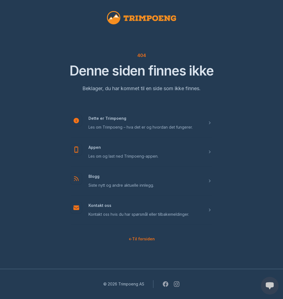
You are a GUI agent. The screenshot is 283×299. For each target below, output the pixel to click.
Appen (94, 147)
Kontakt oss (99, 205)
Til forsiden (142, 238)
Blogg (93, 176)
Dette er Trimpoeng (107, 118)
